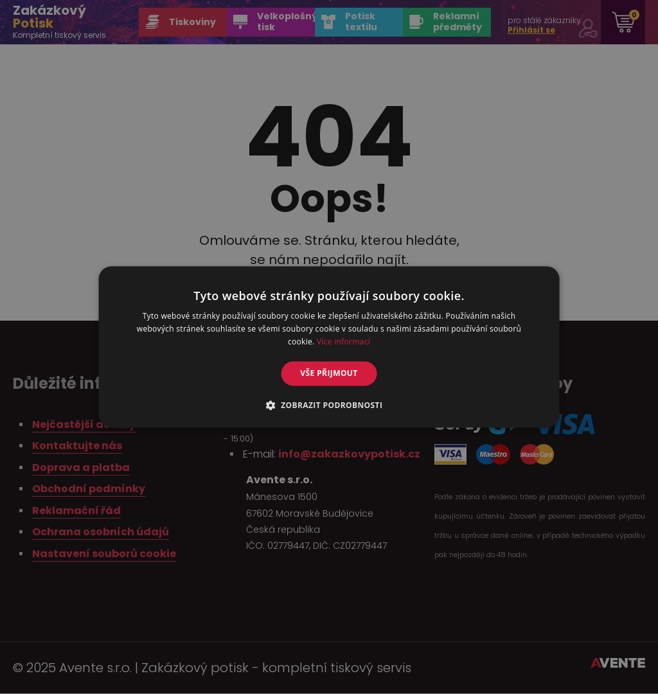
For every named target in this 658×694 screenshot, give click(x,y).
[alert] (329, 347)
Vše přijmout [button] (328, 373)
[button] (329, 405)
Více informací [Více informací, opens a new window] (343, 341)
